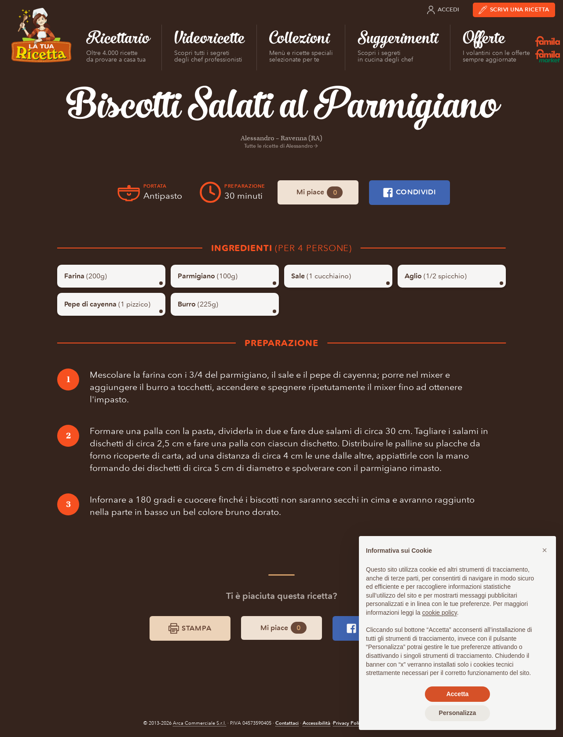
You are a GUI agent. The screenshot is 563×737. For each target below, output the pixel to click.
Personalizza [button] (457, 712)
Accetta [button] (457, 693)
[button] (544, 550)
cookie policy (439, 612)
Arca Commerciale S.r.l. (199, 723)
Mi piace (319, 192)
